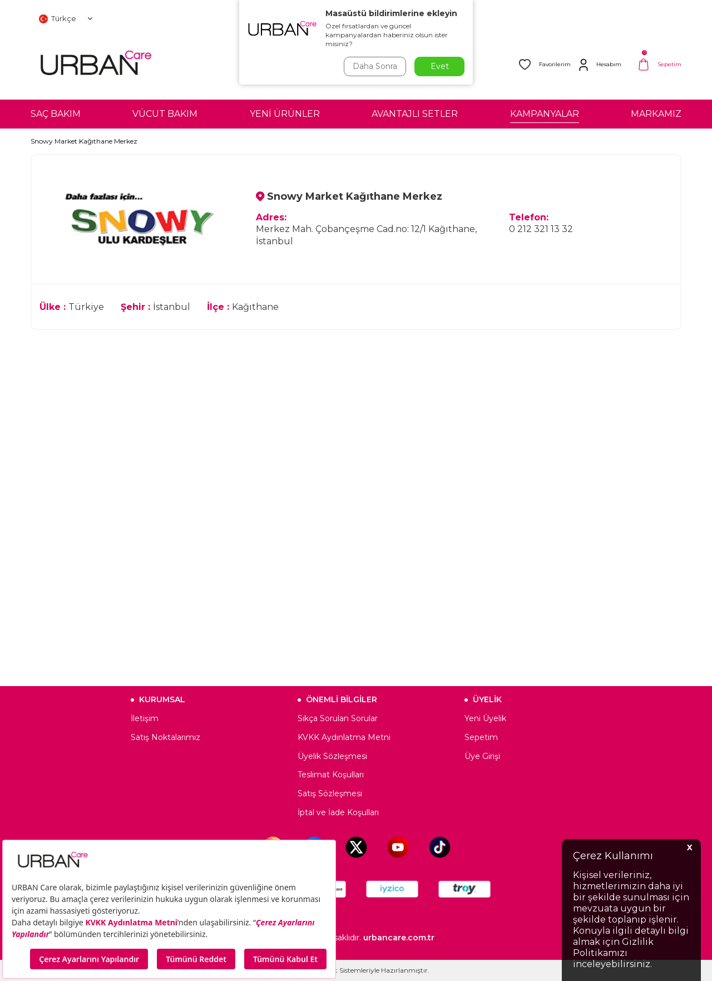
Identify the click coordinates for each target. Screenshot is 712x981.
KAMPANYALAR (544, 114)
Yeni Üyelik (485, 718)
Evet (440, 66)
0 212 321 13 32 (541, 229)
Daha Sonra (375, 66)
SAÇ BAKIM (56, 114)
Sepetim (481, 737)
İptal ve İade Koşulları (338, 812)
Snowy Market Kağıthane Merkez (84, 141)
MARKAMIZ (656, 114)
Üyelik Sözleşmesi (332, 756)
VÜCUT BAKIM (164, 114)
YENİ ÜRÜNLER (285, 114)
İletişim (145, 718)
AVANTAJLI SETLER (415, 114)
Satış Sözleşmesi (330, 793)
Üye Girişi (482, 756)
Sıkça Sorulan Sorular (338, 718)
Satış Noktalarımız (165, 737)
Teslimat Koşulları (331, 775)
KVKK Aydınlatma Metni (344, 737)
